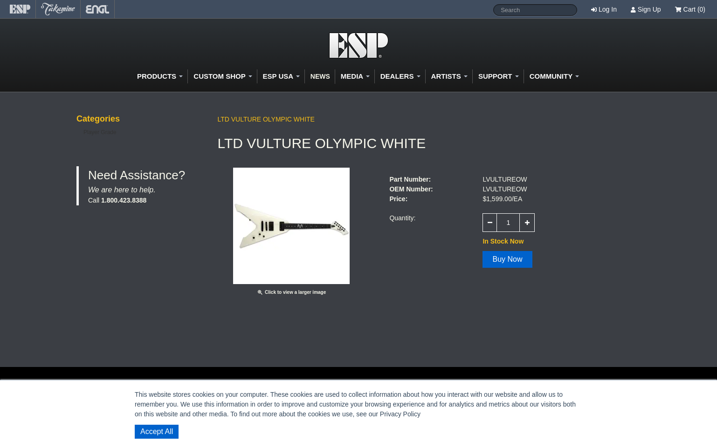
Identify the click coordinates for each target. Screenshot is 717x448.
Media (355, 76)
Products (160, 76)
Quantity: (402, 218)
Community (554, 76)
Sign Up (649, 9)
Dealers (400, 76)
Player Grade (100, 132)
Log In (608, 9)
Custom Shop (222, 76)
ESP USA (281, 76)
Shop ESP (358, 45)
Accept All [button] (156, 431)
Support (498, 76)
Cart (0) (690, 9)
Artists (449, 76)
